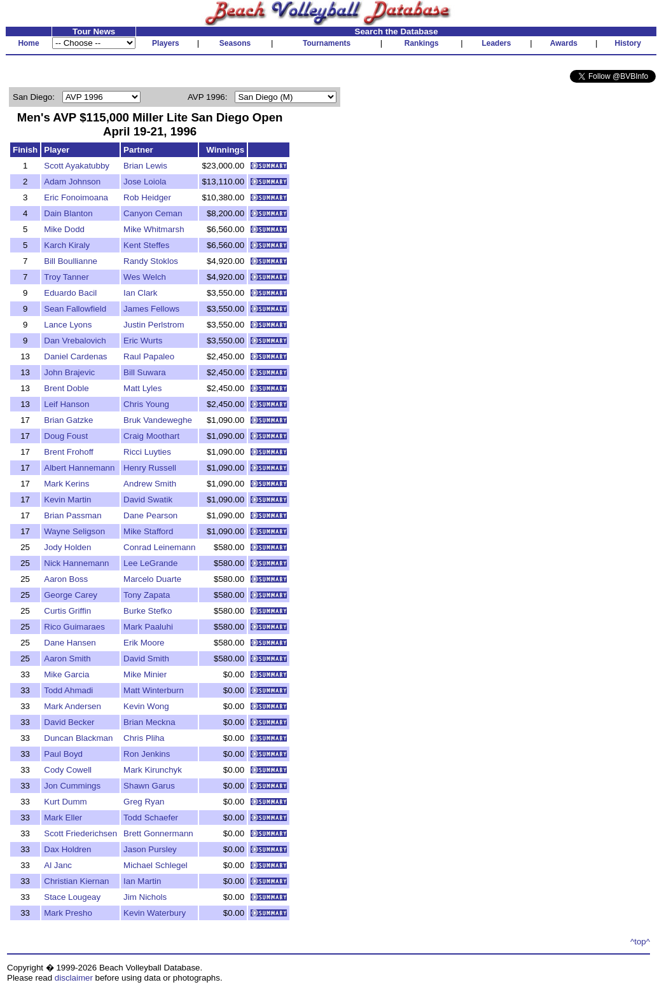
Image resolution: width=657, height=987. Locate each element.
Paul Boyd (63, 754)
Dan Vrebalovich (75, 340)
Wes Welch (144, 277)
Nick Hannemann (76, 563)
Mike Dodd (64, 229)
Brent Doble (66, 388)
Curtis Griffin (67, 611)
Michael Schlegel (155, 865)
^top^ (640, 941)
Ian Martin (142, 881)
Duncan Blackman (78, 738)
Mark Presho (68, 913)
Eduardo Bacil (70, 293)
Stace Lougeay (72, 897)
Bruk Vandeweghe (157, 420)
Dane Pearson (150, 515)
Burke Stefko (147, 611)
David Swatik (147, 499)
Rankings (422, 43)
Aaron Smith (67, 658)
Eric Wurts (142, 340)
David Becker (69, 722)
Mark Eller (63, 817)
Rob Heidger (147, 197)
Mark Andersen (72, 706)
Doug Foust (66, 436)
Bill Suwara (144, 372)
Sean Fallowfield (75, 309)
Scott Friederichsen (80, 833)
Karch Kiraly (67, 245)
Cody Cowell (68, 770)
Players (165, 43)
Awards (563, 43)
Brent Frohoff (68, 452)
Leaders (496, 43)
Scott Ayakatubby (76, 165)
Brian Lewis (145, 165)
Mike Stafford (148, 531)
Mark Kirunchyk (152, 770)
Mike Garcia (66, 674)
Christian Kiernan (76, 881)
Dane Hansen (70, 642)
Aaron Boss (66, 579)
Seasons (235, 43)
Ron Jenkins (146, 754)
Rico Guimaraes (74, 627)
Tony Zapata (146, 595)
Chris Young (146, 404)
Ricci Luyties (147, 452)
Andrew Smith (149, 483)
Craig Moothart (151, 436)
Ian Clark (140, 293)
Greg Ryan (143, 801)
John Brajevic (69, 372)
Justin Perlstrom (153, 324)
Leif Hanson (66, 404)
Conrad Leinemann (159, 547)
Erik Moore (143, 642)
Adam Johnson (72, 181)
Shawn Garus (149, 785)
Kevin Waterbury (154, 913)
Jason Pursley (150, 849)
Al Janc (58, 865)
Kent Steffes (146, 245)
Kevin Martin (67, 499)
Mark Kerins (66, 483)
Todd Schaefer (150, 817)
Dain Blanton (68, 213)
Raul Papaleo (148, 356)
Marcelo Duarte (152, 579)
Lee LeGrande (150, 563)
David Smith (146, 658)
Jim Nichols (145, 897)
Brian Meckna (149, 722)
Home (28, 43)
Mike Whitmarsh (153, 229)
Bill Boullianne (70, 261)
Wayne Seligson (74, 531)
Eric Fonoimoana (76, 197)
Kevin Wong (146, 706)
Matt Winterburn (153, 690)
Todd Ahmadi (68, 690)
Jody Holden (67, 547)
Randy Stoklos (150, 261)
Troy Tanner (66, 277)
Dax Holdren (67, 849)
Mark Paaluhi (148, 627)
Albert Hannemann (79, 468)
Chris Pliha (143, 738)
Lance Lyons (68, 324)
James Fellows (151, 309)
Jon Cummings (72, 785)
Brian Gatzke (68, 420)
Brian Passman (72, 515)
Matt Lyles (142, 388)
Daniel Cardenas (75, 356)
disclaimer (74, 978)
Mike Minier (145, 674)
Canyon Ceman (153, 213)
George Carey (70, 595)
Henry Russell (149, 468)
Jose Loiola (144, 181)
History (628, 43)
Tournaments (326, 43)
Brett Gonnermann (158, 833)
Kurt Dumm (65, 801)
